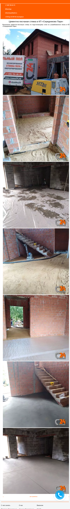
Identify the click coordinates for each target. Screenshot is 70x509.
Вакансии (40, 505)
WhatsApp (8, 9)
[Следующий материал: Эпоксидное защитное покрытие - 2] (68, 497)
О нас (21, 505)
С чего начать (5, 505)
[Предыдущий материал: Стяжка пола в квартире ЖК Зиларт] (3, 497)
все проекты (33, 496)
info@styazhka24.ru (11, 13)
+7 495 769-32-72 (10, 5)
